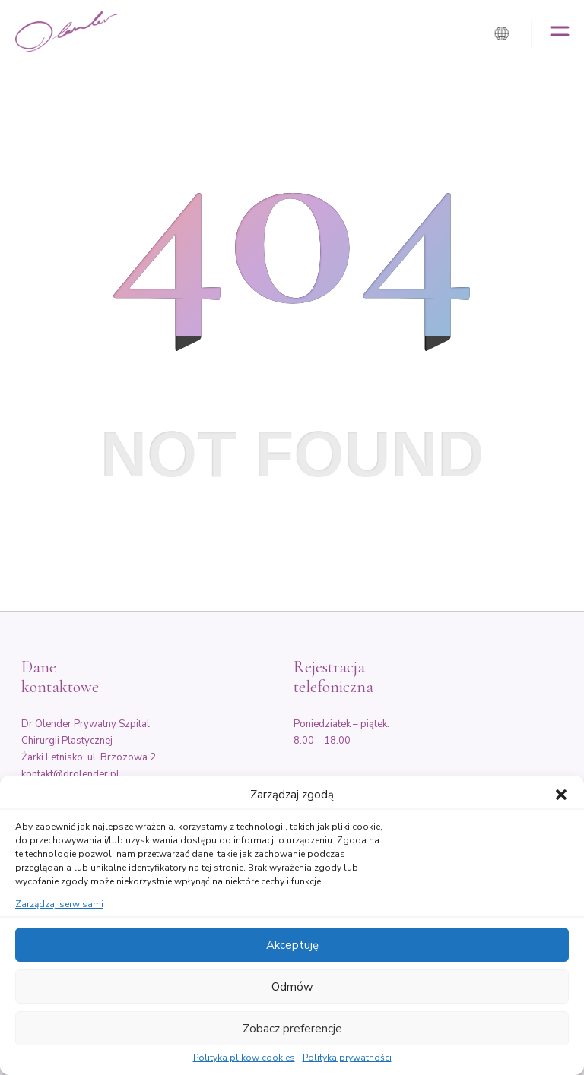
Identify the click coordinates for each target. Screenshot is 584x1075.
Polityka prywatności (347, 1058)
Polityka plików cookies (244, 1058)
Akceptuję (292, 945)
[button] (561, 794)
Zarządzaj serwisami (59, 905)
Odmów (292, 986)
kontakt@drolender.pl (70, 774)
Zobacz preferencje (292, 1028)
